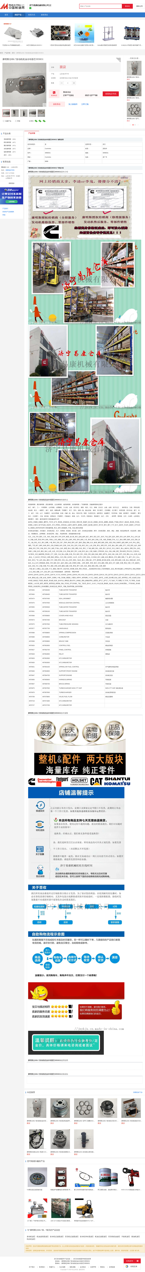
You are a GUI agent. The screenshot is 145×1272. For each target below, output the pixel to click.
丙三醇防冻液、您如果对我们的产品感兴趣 (112, 1190)
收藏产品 (7, 121)
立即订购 (85, 104)
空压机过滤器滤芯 (72, 1237)
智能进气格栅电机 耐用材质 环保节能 (62, 1190)
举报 (17, 121)
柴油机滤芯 (135, 1237)
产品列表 (7, 53)
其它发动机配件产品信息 (62, 1259)
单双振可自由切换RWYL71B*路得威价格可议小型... (90, 1221)
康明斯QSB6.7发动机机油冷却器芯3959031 (75, 1261)
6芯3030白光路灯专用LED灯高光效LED (86, 45)
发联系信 (56, 104)
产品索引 (5, 208)
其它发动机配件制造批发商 (82, 1259)
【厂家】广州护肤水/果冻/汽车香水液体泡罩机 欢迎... (44, 1221)
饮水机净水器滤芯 (87, 1237)
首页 (1, 53)
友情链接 (112, 1267)
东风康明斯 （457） (10, 149)
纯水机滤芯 (31, 1239)
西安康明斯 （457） (10, 142)
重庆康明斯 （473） (10, 145)
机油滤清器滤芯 (43, 1237)
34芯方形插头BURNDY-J (34, 45)
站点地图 (62, 1267)
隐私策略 (73, 1267)
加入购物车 (73, 104)
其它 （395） (8, 155)
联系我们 (42, 1267)
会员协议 (83, 1267)
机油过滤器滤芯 (101, 1237)
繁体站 (102, 1267)
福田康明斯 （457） (10, 152)
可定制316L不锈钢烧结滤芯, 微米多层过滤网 (16, 45)
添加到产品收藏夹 (8, 212)
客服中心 (52, 1267)
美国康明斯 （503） (10, 139)
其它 (13, 53)
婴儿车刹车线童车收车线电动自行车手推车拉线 (89, 1190)
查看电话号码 (110, 94)
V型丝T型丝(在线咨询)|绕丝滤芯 (60, 45)
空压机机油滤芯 (114, 1237)
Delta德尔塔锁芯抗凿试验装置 (107, 45)
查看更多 (11, 183)
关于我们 (32, 1267)
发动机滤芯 (31, 1237)
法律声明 (93, 1267)
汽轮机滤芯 (125, 1237)
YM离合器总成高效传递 (34, 1190)
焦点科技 (75, 1269)
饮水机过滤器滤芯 (57, 1237)
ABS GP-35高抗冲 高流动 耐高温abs (61, 1221)
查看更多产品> (138, 1092)
